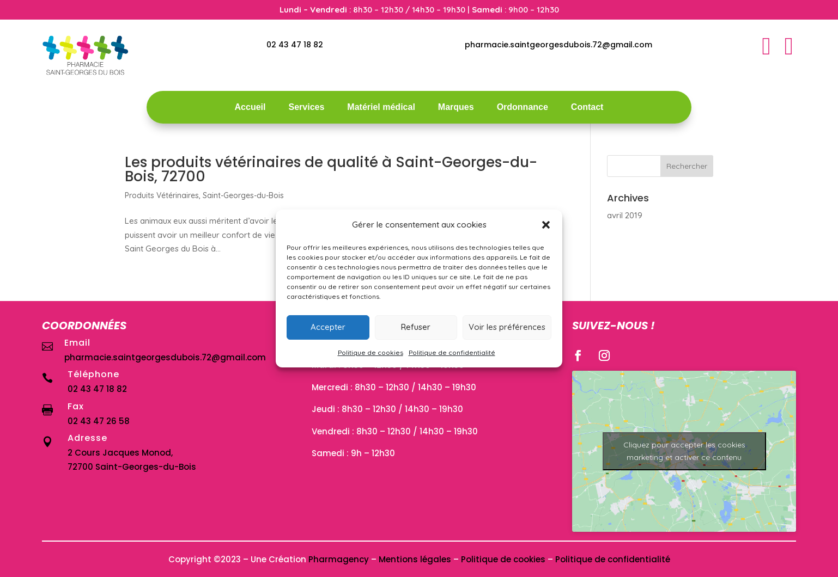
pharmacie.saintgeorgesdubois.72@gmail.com (558, 44)
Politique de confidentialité (452, 352)
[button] (546, 224)
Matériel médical (381, 107)
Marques (456, 107)
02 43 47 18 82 (294, 44)
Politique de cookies (370, 352)
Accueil (250, 107)
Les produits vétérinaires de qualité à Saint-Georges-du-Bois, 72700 (331, 169)
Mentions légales (415, 559)
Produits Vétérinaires (162, 195)
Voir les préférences (507, 327)
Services (306, 107)
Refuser (415, 327)
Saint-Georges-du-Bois (243, 195)
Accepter (328, 327)
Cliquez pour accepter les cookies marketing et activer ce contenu (684, 451)
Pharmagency (338, 559)
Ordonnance (522, 107)
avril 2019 (624, 215)
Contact (587, 107)
